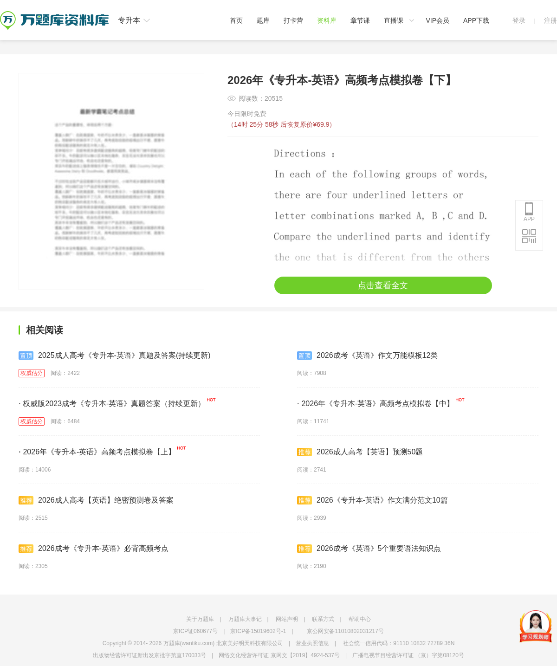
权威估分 (31, 373)
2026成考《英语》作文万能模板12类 (367, 355)
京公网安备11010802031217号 (345, 631)
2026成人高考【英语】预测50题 (360, 452)
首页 (236, 20)
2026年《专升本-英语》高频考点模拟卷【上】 (97, 452)
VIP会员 (437, 20)
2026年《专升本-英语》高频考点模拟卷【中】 (375, 403)
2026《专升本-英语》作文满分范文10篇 (372, 500)
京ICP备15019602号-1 (258, 631)
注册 (550, 20)
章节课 (360, 20)
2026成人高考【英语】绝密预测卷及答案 (96, 500)
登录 (518, 20)
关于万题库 (200, 619)
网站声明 (287, 619)
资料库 (327, 20)
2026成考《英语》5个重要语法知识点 (369, 548)
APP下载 (476, 20)
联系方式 (323, 619)
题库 (263, 20)
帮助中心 (360, 619)
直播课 (393, 20)
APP (529, 212)
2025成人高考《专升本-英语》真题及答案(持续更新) (115, 355)
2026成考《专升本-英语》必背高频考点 (93, 548)
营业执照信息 (312, 643)
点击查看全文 (383, 285)
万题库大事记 (245, 619)
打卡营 (293, 20)
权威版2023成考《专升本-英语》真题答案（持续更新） (112, 403)
